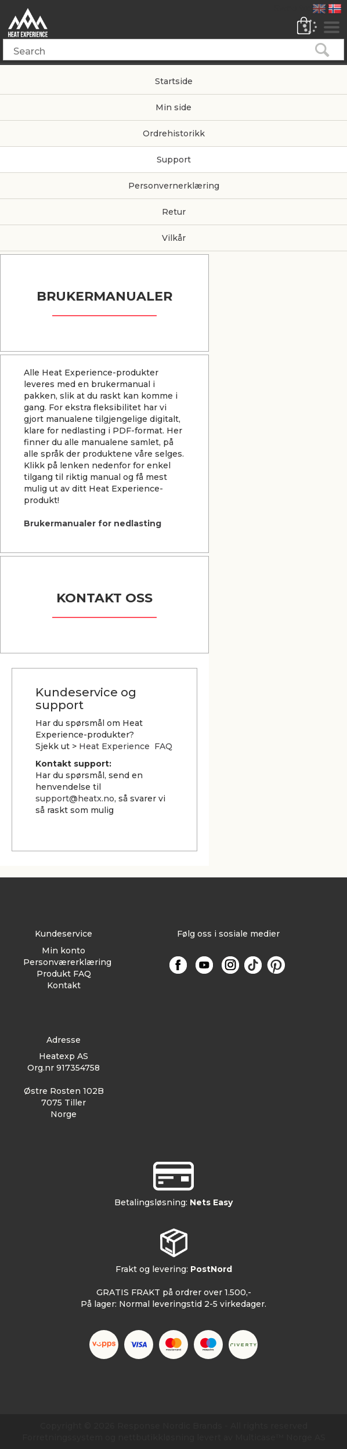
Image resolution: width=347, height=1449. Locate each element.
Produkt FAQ (64, 974)
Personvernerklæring (173, 185)
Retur (174, 212)
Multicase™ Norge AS (280, 1437)
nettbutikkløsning (156, 1437)
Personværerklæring (67, 962)
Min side (173, 107)
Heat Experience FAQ (125, 746)
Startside (174, 81)
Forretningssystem (62, 1437)
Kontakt (64, 985)
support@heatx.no (74, 798)
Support (174, 159)
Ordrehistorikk (174, 133)
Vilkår (174, 238)
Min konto (63, 950)
